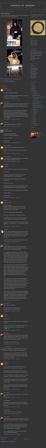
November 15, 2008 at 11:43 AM (12, 241)
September (35, 111)
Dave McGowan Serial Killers (36, 53)
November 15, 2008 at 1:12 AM (11, 142)
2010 (33, 86)
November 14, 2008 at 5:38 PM (12, 126)
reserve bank (11, 81)
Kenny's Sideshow (34, 68)
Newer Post (3, 439)
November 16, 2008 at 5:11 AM (11, 389)
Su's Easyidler (33, 71)
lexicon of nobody (33, 44)
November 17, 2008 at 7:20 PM (12, 406)
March (34, 121)
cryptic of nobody (33, 41)
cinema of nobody (33, 40)
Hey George (35, 100)
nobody (5, 101)
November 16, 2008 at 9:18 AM (11, 397)
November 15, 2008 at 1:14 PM (12, 343)
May (34, 118)
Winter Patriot (33, 76)
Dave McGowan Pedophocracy (36, 52)
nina (4, 229)
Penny (5, 129)
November (35, 93)
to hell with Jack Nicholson (38, 107)
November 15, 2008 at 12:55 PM (12, 330)
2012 (33, 83)
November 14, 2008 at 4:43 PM (12, 119)
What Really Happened (35, 58)
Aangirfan (32, 65)
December (35, 92)
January (34, 125)
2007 (33, 127)
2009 (33, 88)
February (35, 123)
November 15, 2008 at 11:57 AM (12, 300)
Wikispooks (32, 59)
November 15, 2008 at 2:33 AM (11, 153)
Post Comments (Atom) (10, 441)
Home (15, 439)
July (34, 114)
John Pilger (32, 56)
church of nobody (23, 6)
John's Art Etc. (33, 67)
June (34, 116)
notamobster (6, 145)
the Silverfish (6, 347)
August (34, 112)
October (34, 109)
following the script (36, 95)
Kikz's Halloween (36, 103)
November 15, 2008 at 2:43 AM (11, 161)
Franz (5, 164)
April (34, 119)
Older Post (26, 439)
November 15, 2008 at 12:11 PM (12, 311)
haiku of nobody (33, 43)
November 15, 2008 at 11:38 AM (12, 226)
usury (15, 81)
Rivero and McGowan (37, 101)
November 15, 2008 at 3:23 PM (12, 358)
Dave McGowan (33, 50)
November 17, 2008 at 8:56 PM (12, 413)
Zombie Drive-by (33, 77)
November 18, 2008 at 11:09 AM (12, 434)
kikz (4, 88)
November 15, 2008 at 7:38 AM (11, 197)
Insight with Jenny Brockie (38, 105)
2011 (33, 85)
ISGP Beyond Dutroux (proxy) (36, 55)
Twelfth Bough (33, 74)
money (5, 81)
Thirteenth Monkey (34, 73)
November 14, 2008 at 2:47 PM (12, 98)
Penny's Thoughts (33, 70)
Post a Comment (4, 437)
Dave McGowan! (18, 124)
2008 (33, 90)
